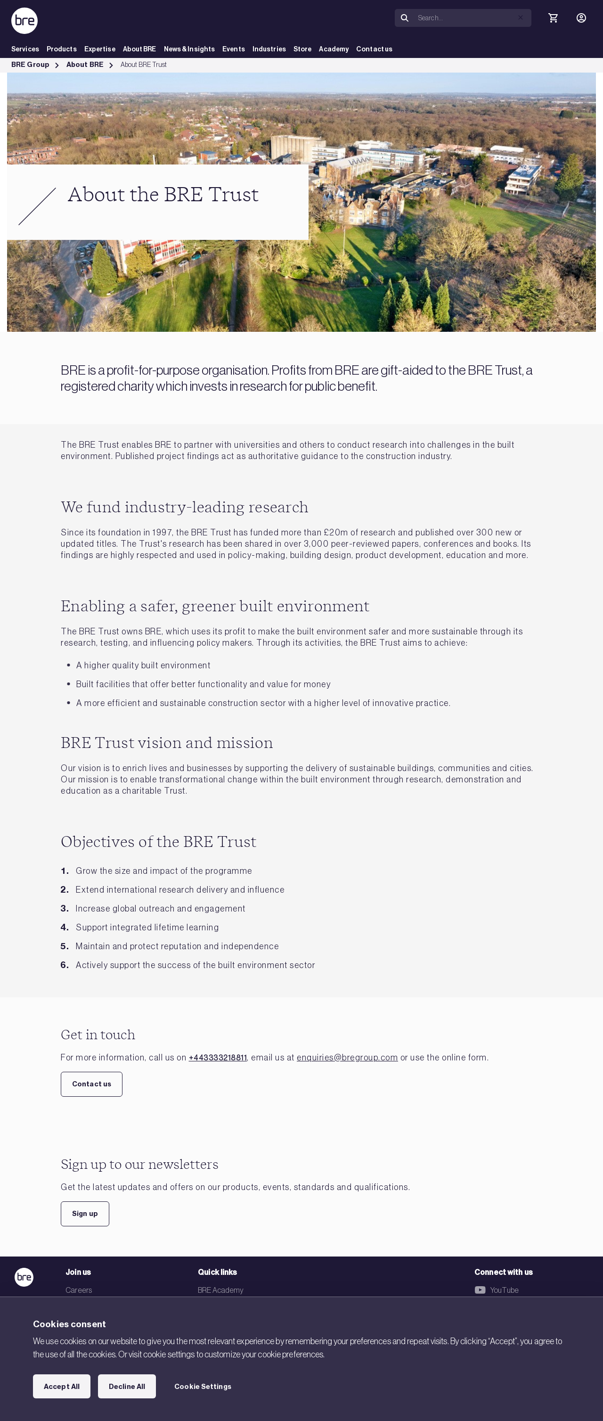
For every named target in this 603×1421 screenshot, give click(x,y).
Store (302, 49)
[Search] (473, 18)
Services (25, 49)
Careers (78, 1290)
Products (62, 49)
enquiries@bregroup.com (347, 1057)
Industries (269, 49)
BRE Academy (221, 1290)
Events (233, 49)
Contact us (374, 49)
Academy (334, 49)
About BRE (139, 49)
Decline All (127, 1386)
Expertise (99, 49)
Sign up (85, 1213)
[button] (520, 17)
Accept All (62, 1386)
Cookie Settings (202, 1386)
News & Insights (189, 49)
